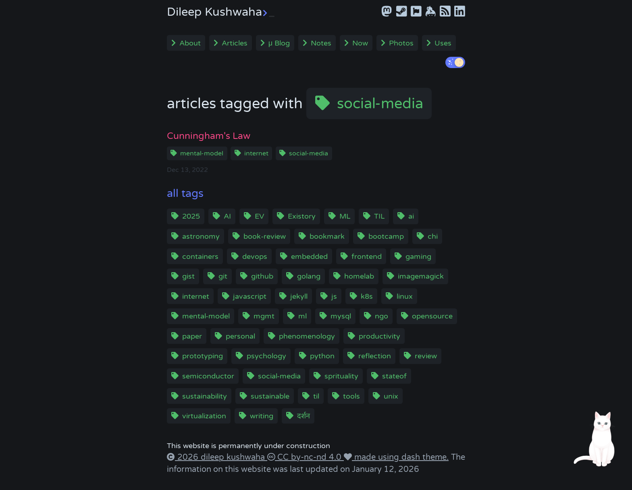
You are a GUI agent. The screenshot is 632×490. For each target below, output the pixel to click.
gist (188, 276)
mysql (341, 316)
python (322, 355)
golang (308, 276)
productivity (379, 336)
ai (411, 216)
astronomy (201, 236)
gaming (418, 256)
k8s (367, 296)
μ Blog (279, 43)
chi (433, 236)
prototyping (202, 355)
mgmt (264, 316)
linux (405, 296)
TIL (379, 216)
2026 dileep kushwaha (221, 457)
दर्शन (303, 415)
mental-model (201, 153)
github (262, 276)
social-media (380, 103)
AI (227, 216)
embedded (309, 256)
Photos (401, 43)
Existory (302, 216)
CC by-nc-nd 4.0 (309, 457)
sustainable (270, 396)
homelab (359, 276)
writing (261, 415)
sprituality (341, 376)
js (334, 296)
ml (302, 316)
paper (192, 336)
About (190, 43)
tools (351, 396)
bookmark (327, 236)
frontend (366, 256)
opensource (432, 316)
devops (254, 256)
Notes (321, 43)
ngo (381, 316)
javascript (249, 296)
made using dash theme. (400, 457)
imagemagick (421, 276)
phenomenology (307, 336)
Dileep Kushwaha (220, 12)
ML (344, 216)
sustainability (204, 396)
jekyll (299, 296)
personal (240, 336)
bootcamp (386, 236)
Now (360, 43)
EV (259, 216)
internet (256, 153)
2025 (191, 216)
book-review (264, 236)
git (222, 276)
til (316, 396)
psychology (266, 355)
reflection (374, 355)
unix (391, 396)
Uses (442, 43)
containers (200, 256)
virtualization (204, 415)
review (426, 355)
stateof (394, 376)
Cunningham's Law (208, 135)
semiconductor (208, 376)
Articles (234, 43)
